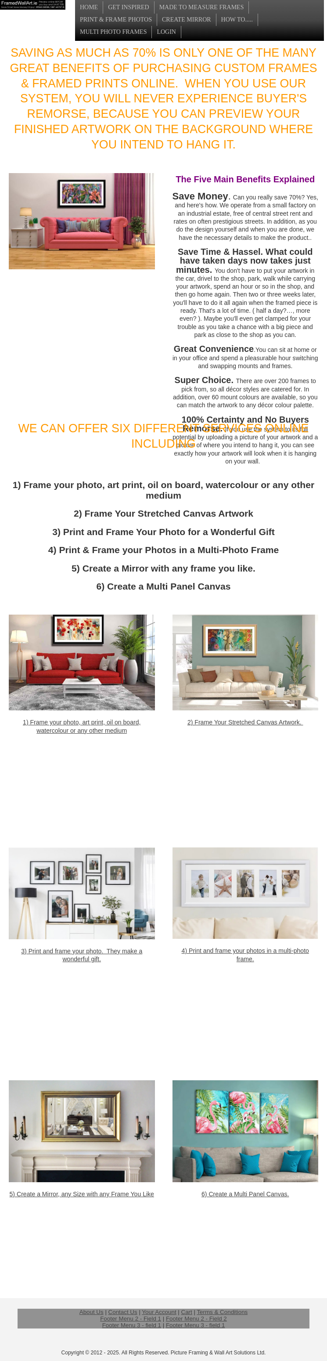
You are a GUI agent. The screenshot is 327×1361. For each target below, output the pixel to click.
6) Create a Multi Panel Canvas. (245, 1194)
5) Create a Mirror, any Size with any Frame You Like (82, 1194)
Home (89, 7)
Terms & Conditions (222, 1312)
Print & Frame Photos (116, 19)
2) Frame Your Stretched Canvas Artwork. (245, 722)
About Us (91, 1312)
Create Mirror (186, 19)
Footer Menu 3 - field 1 (131, 1325)
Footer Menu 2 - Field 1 (130, 1318)
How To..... (237, 19)
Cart (186, 1312)
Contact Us (122, 1312)
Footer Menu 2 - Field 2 (196, 1318)
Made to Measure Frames (201, 7)
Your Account (159, 1312)
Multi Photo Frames (113, 32)
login (166, 32)
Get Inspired (128, 7)
